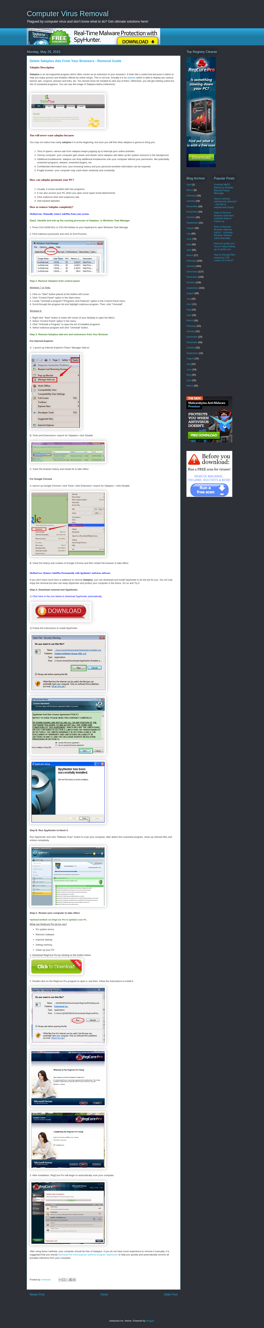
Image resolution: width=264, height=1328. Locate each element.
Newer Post (37, 1294)
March (189, 190)
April (188, 184)
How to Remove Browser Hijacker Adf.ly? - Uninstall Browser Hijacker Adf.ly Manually (223, 232)
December (191, 206)
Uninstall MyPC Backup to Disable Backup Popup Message (223, 189)
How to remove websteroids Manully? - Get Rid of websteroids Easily (225, 203)
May (188, 244)
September (192, 222)
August (190, 228)
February (191, 195)
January (190, 200)
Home (104, 1294)
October (190, 217)
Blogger (150, 1320)
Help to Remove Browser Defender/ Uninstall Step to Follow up (224, 217)
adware (131, 77)
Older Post (170, 1294)
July (188, 233)
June (189, 238)
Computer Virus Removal (68, 14)
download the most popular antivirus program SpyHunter (88, 1254)
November (191, 211)
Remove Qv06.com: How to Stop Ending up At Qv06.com (224, 246)
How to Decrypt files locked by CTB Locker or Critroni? (224, 257)
